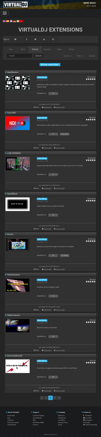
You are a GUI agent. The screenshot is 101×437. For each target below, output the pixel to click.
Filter (80, 56)
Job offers (61, 420)
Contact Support (38, 415)
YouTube (87, 418)
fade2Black (12, 194)
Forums (35, 425)
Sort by (68, 56)
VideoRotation (13, 275)
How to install (60, 107)
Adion (94, 117)
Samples (47, 49)
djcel (94, 279)
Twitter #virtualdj (90, 425)
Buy (8, 418)
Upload (92, 56)
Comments (47, 107)
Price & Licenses (13, 422)
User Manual (37, 418)
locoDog (93, 77)
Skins (23, 49)
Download (11, 415)
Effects (35, 49)
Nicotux (93, 239)
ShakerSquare (13, 315)
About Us (61, 415)
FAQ (34, 420)
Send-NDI (11, 113)
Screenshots (11, 425)
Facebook (87, 415)
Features (10, 420)
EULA (60, 425)
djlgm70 (93, 158)
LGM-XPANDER (14, 153)
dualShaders (13, 72)
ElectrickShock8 (14, 356)
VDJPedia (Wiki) (38, 422)
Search (38, 56)
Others (71, 49)
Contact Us (62, 418)
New (11, 49)
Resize (10, 234)
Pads (59, 49)
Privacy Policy (63, 422)
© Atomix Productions (50, 434)
